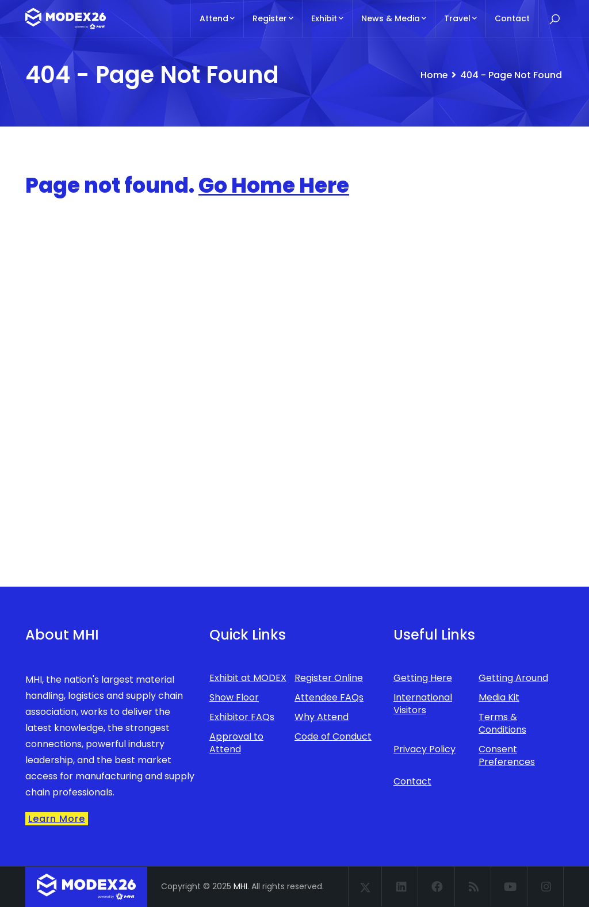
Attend (217, 18)
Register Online (328, 677)
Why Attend (321, 717)
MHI (240, 886)
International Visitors (422, 704)
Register (273, 18)
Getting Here (422, 677)
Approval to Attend (236, 743)
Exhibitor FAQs (241, 717)
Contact (512, 18)
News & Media (393, 18)
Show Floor (234, 697)
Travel (460, 18)
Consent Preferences (507, 755)
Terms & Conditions (502, 723)
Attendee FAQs (329, 697)
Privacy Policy (424, 749)
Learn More (56, 818)
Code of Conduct (333, 736)
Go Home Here (273, 185)
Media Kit (499, 697)
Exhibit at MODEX (247, 677)
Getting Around (513, 677)
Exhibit (327, 18)
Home (434, 75)
